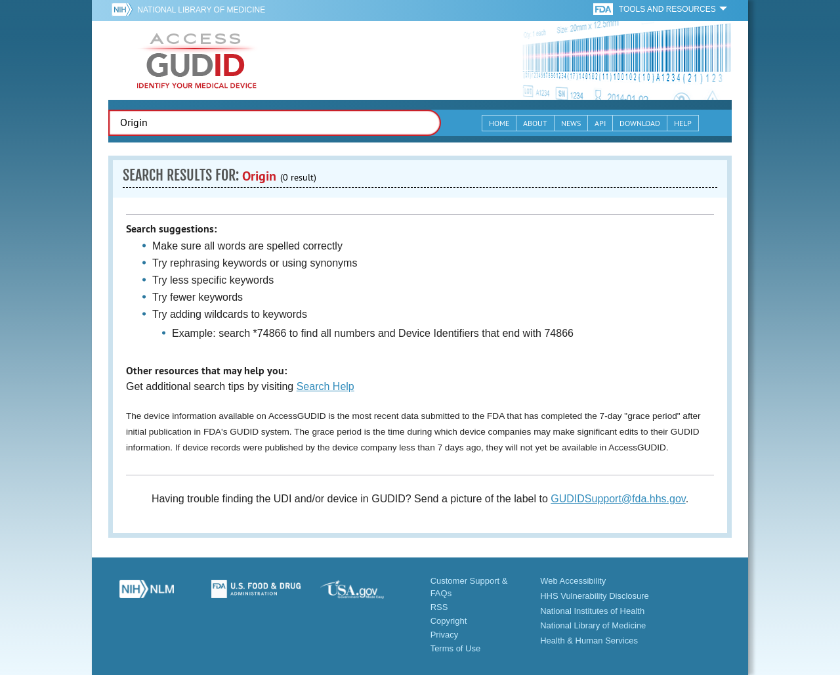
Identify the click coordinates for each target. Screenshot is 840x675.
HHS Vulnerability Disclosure (594, 596)
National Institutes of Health (592, 611)
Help (683, 123)
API (600, 123)
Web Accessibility (573, 581)
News (571, 123)
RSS (439, 607)
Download (640, 123)
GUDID (196, 60)
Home (499, 123)
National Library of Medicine (201, 9)
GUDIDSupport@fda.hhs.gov (618, 498)
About (535, 123)
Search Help (325, 386)
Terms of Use (455, 648)
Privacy (444, 635)
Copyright (448, 621)
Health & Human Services (589, 640)
